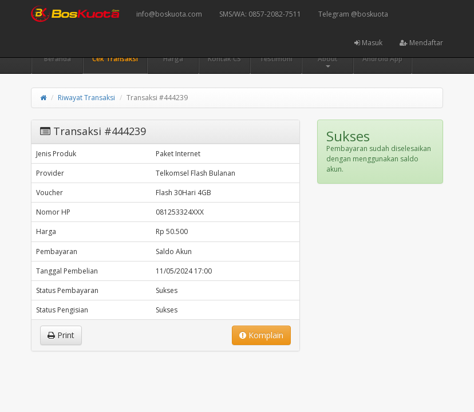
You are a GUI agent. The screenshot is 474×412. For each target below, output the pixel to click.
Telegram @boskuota (353, 14)
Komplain (261, 335)
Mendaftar (421, 42)
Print (61, 335)
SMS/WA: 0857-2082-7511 (260, 14)
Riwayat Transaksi (86, 97)
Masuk (368, 42)
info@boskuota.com (169, 14)
